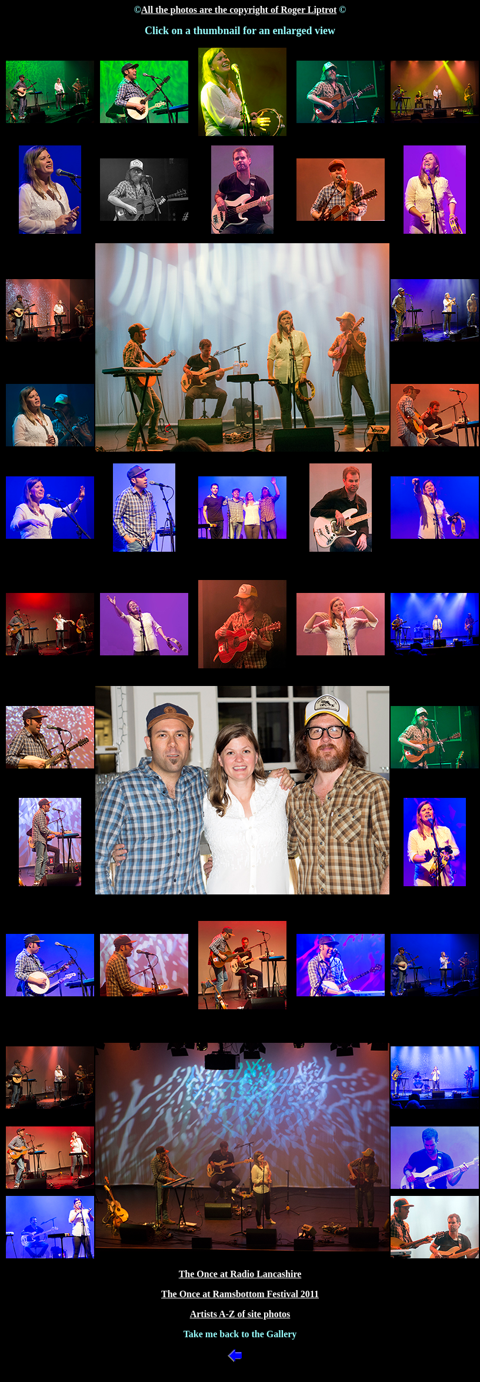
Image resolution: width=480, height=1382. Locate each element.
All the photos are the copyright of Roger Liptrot (238, 10)
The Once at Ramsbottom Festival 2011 (240, 1294)
